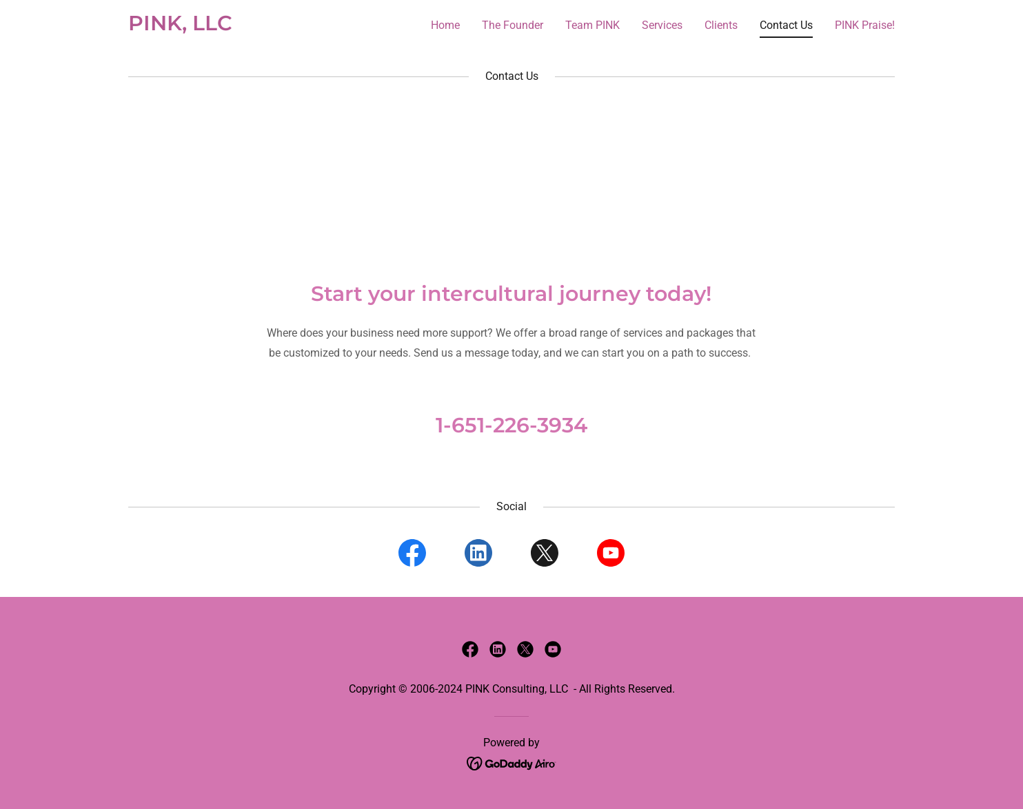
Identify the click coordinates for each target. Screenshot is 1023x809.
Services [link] (662, 25)
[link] (180, 26)
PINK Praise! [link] (865, 25)
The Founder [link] (512, 25)
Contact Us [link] (786, 25)
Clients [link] (721, 25)
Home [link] (445, 25)
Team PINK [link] (592, 25)
